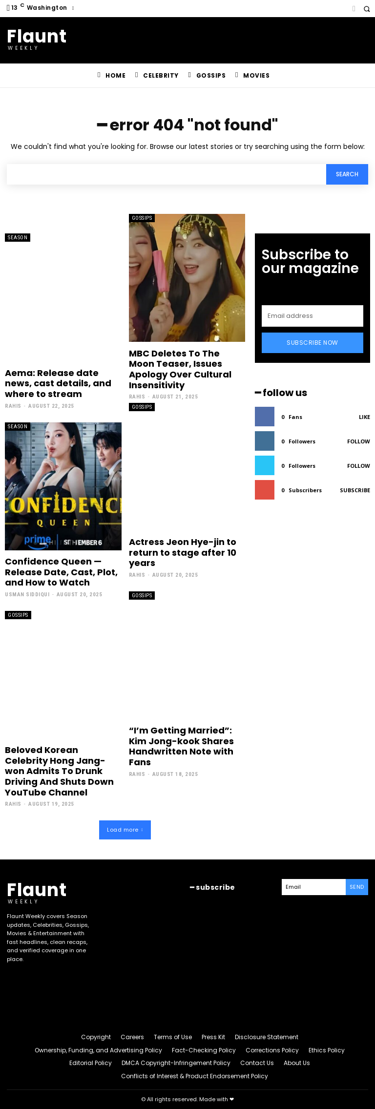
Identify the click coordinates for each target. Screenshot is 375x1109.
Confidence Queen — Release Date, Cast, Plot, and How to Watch (61, 571)
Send (357, 887)
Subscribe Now (312, 342)
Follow (358, 441)
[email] (312, 316)
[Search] (347, 174)
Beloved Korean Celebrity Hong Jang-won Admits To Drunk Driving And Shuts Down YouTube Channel (59, 771)
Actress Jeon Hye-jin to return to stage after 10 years (182, 552)
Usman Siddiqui (27, 594)
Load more (125, 830)
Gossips (142, 218)
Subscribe (355, 490)
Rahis (13, 406)
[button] (366, 8)
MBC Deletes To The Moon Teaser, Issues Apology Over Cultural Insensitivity (180, 369)
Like (364, 416)
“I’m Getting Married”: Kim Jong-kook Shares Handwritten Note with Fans (181, 746)
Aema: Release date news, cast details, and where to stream (58, 383)
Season (17, 237)
